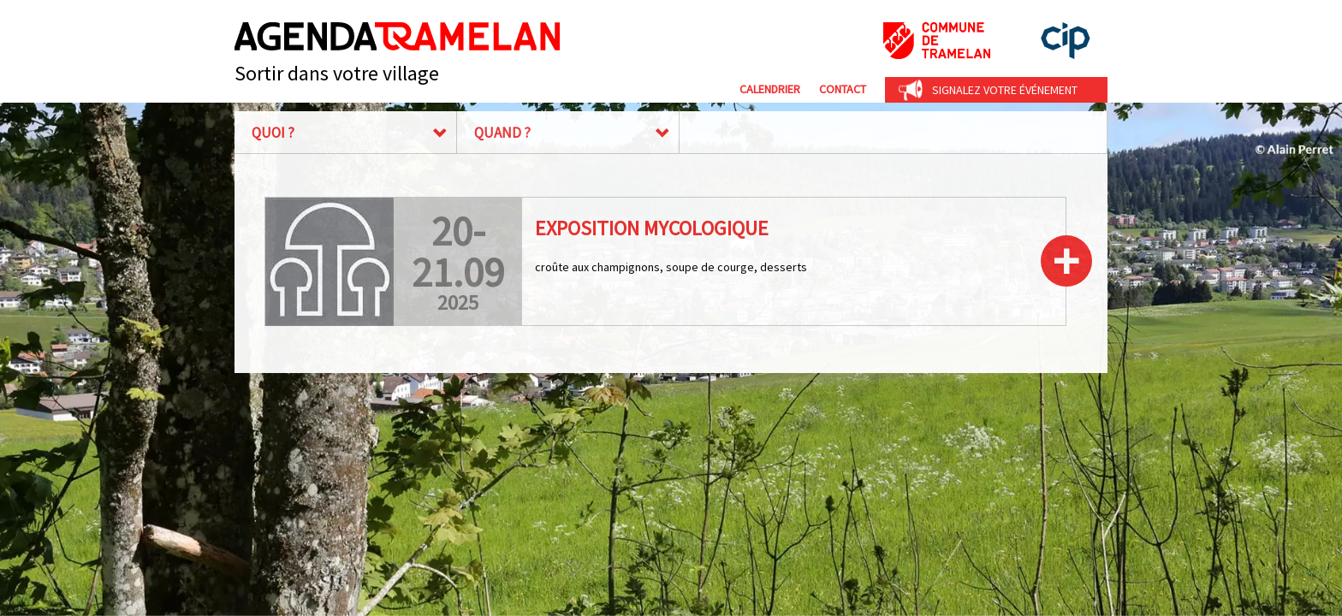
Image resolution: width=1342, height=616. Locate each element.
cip (1065, 40)
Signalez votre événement (1005, 90)
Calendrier (769, 89)
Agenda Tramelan (397, 36)
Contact (842, 89)
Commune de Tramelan (936, 40)
